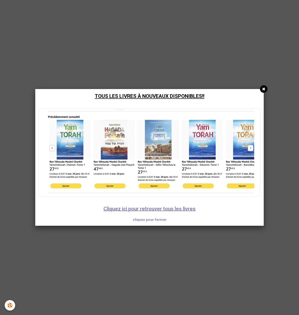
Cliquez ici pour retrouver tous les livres (149, 209)
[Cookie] (10, 305)
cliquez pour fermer (150, 220)
